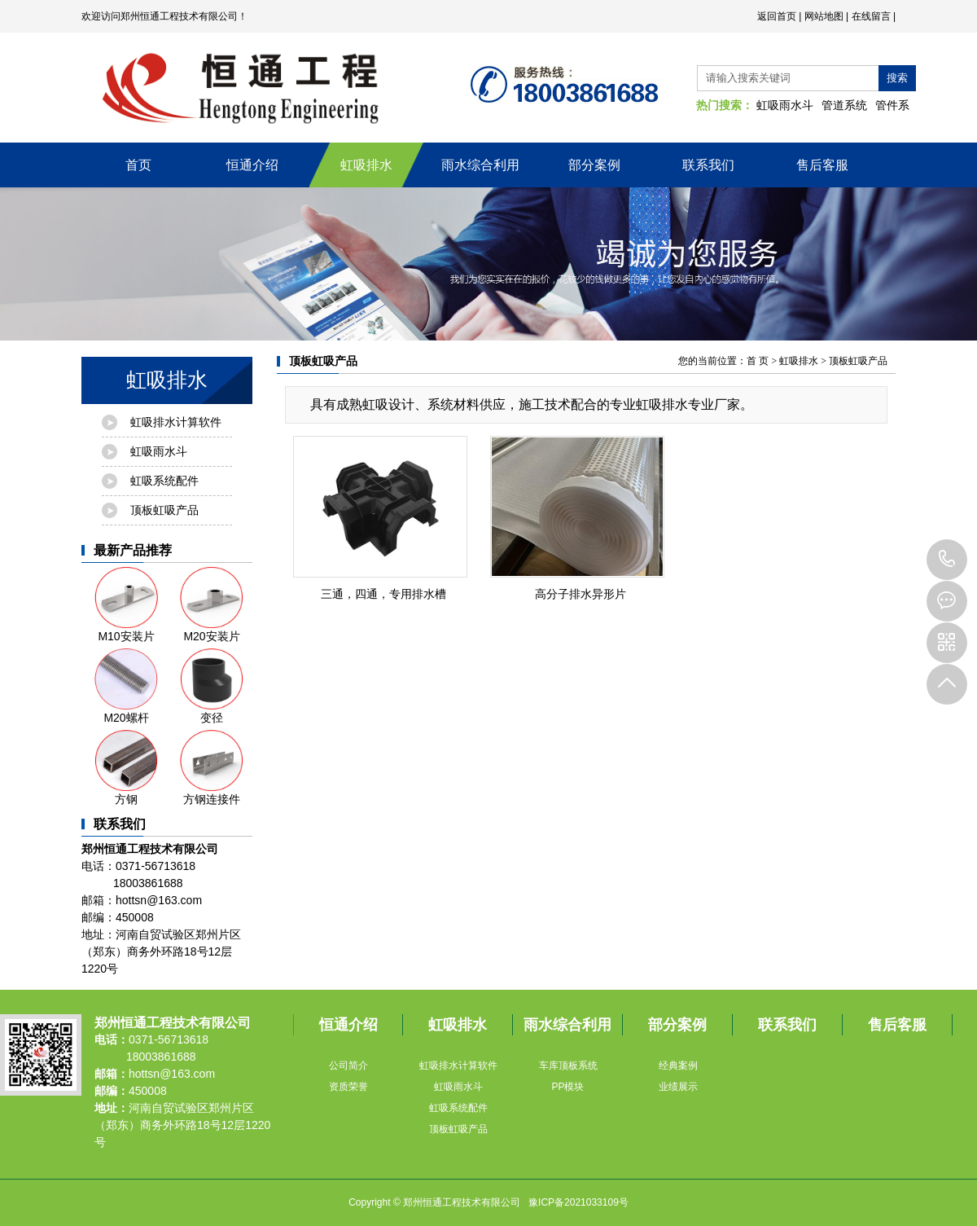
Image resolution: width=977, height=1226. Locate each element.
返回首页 (776, 16)
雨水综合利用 (480, 165)
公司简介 (348, 1065)
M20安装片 (211, 605)
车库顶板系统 (568, 1065)
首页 (138, 165)
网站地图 (823, 16)
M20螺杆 (126, 686)
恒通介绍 (252, 165)
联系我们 (708, 165)
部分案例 (594, 165)
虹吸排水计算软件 (175, 421)
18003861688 (947, 559)
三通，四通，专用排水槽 (383, 593)
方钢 (126, 768)
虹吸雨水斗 (784, 105)
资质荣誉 (348, 1086)
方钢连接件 (211, 768)
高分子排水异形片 (580, 593)
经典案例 (678, 1065)
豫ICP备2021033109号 (578, 1202)
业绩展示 (678, 1086)
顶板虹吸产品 (164, 509)
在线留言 (871, 16)
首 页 (758, 361)
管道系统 (844, 105)
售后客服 (822, 165)
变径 (211, 686)
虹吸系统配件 (164, 480)
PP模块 (567, 1086)
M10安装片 (126, 605)
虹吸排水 (366, 165)
